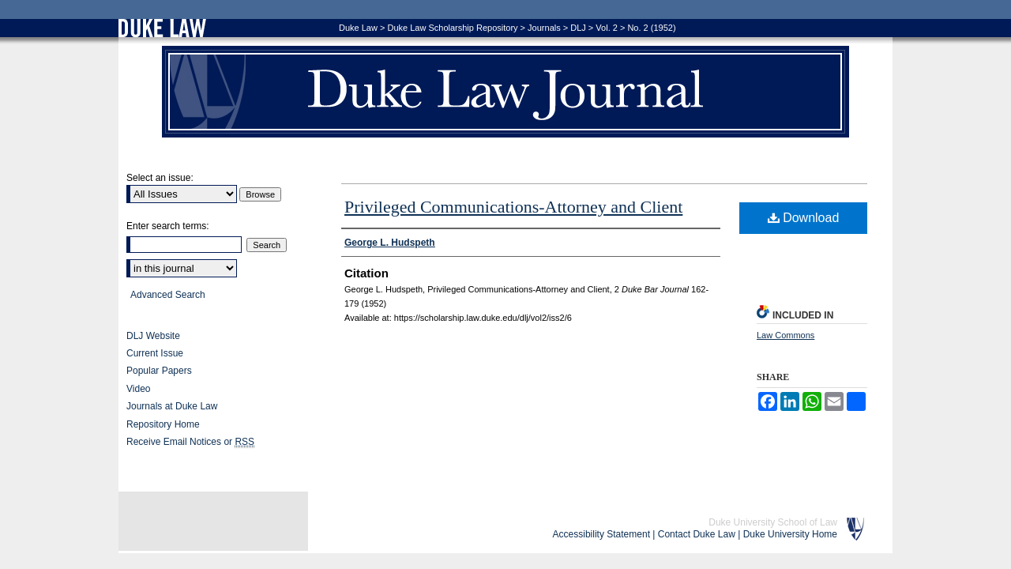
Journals (544, 27)
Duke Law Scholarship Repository (452, 27)
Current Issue (154, 353)
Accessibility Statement (601, 534)
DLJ (578, 27)
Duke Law (358, 27)
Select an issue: (160, 177)
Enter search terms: (167, 226)
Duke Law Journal (505, 92)
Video (138, 388)
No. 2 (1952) (651, 27)
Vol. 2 (607, 27)
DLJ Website (153, 335)
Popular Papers (159, 370)
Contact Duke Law (696, 534)
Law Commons (785, 335)
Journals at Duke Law (171, 406)
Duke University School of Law (772, 522)
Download (804, 217)
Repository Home (163, 424)
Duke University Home (790, 534)
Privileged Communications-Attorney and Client (513, 207)
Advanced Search (167, 294)
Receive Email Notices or (190, 442)
